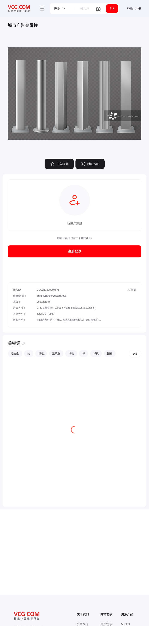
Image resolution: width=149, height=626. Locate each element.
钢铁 (71, 353)
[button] (60, 9)
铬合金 (15, 353)
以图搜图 (90, 164)
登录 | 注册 (134, 8)
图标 (109, 353)
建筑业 (56, 353)
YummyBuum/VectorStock (51, 295)
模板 (41, 353)
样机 (96, 353)
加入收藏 (59, 164)
